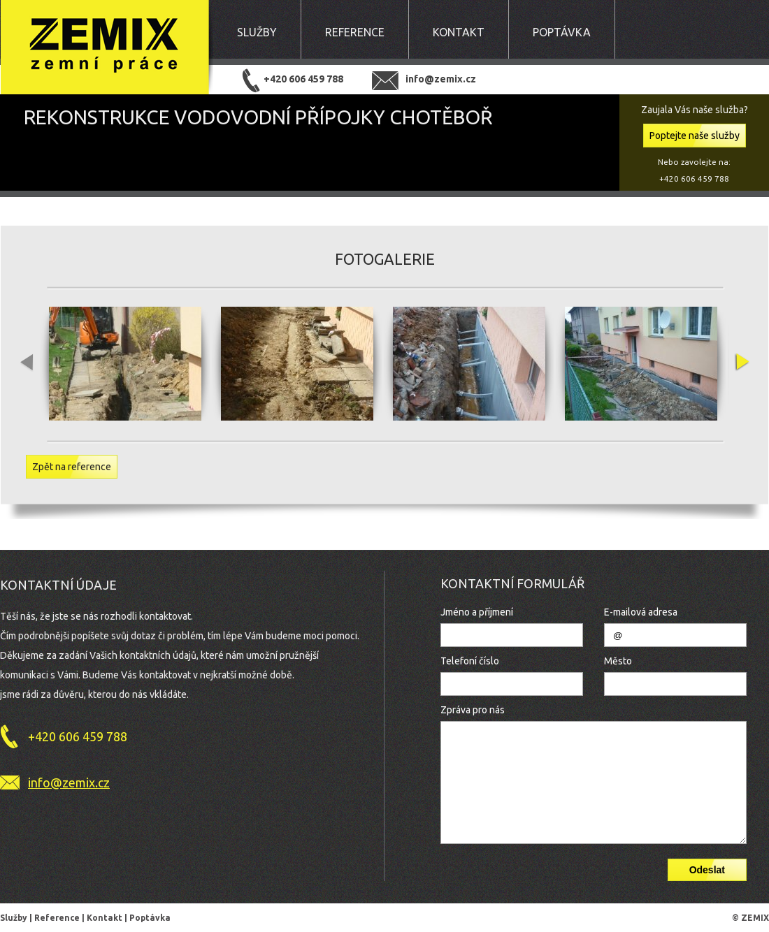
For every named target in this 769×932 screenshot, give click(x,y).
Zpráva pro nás (472, 709)
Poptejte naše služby (694, 135)
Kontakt (458, 32)
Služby (257, 32)
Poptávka (562, 32)
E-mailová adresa (640, 612)
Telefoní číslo (469, 661)
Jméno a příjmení (476, 612)
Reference (354, 32)
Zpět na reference (71, 466)
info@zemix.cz (440, 79)
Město (618, 661)
